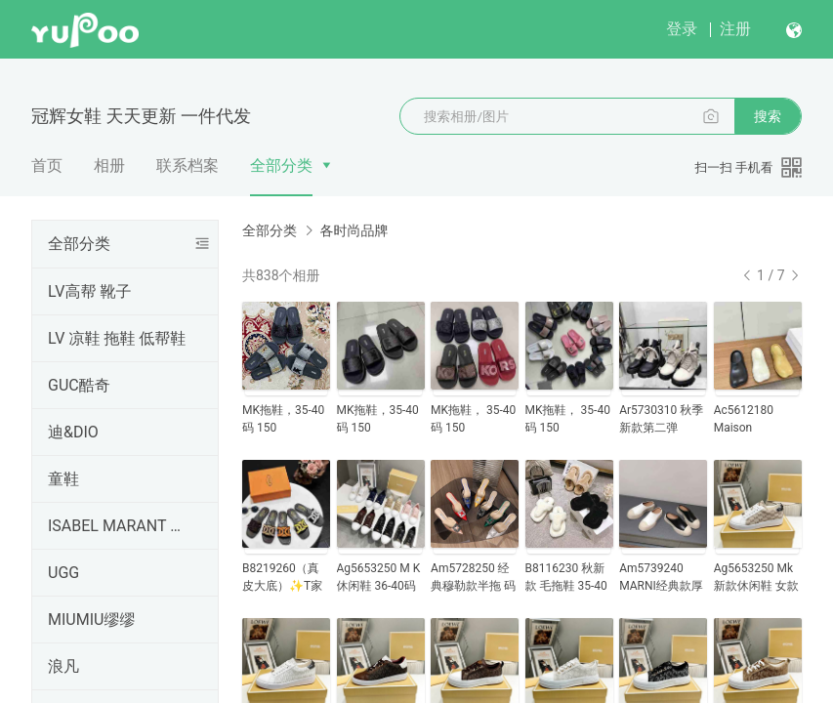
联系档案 (187, 165)
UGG (63, 572)
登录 (681, 29)
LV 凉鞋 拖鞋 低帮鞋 (117, 338)
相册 (109, 165)
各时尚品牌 (353, 230)
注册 (735, 29)
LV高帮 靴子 (89, 291)
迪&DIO (73, 432)
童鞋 (63, 479)
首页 (46, 165)
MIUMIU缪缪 (91, 619)
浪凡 (63, 666)
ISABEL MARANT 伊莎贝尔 (121, 526)
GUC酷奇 (79, 385)
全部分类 (281, 165)
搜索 (767, 116)
